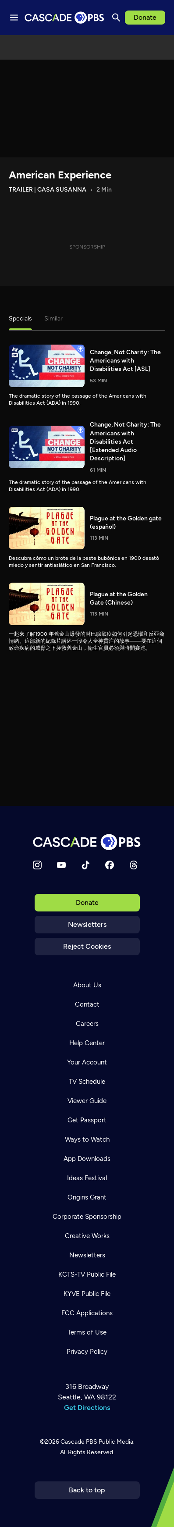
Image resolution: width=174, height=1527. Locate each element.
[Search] (116, 17)
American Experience (60, 174)
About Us (87, 985)
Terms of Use (87, 1332)
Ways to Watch (87, 1139)
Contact (87, 1004)
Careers (87, 1024)
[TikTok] (85, 865)
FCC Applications (87, 1313)
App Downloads (87, 1159)
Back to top (87, 1490)
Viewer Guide (87, 1101)
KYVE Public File (87, 1294)
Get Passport (87, 1120)
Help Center (87, 1043)
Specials (20, 318)
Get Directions (87, 1407)
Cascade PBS (78, 1441)
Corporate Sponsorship (87, 1217)
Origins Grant (87, 1197)
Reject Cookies (87, 946)
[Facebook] (109, 865)
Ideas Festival (87, 1178)
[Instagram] (37, 865)
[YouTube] (61, 865)
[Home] (87, 842)
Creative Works (87, 1236)
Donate (145, 17)
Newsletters (87, 924)
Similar (53, 318)
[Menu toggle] (14, 17)
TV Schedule (87, 1082)
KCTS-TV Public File (87, 1274)
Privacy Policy (87, 1352)
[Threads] (133, 865)
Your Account (87, 1062)
